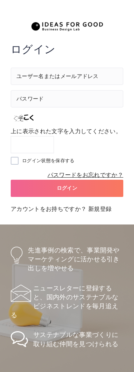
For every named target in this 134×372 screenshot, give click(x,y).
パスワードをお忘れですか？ (85, 175)
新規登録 (99, 209)
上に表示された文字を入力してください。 (66, 131)
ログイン (67, 188)
